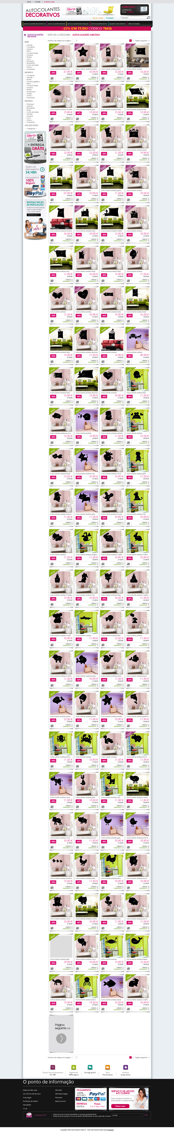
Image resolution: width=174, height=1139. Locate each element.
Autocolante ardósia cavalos (61, 109)
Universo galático (33, 81)
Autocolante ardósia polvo (60, 757)
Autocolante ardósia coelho (111, 554)
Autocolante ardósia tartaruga (109, 758)
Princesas (30, 61)
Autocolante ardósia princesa (83, 191)
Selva (29, 51)
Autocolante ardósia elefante (58, 555)
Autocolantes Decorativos (35, 24)
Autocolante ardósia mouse (111, 514)
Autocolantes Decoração (78, 24)
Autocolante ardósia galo (110, 838)
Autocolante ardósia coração (134, 232)
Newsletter (27, 1105)
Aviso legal (27, 1097)
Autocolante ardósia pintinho (112, 433)
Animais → (30, 45)
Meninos (29, 72)
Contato (37, 2)
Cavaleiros (31, 47)
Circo (29, 59)
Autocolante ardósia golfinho (138, 716)
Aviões (29, 93)
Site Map (58, 1090)
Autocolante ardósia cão (85, 473)
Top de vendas (98, 18)
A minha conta (49, 2)
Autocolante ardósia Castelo (61, 595)
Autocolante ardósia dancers (87, 352)
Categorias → (32, 128)
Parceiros (58, 1097)
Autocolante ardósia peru (111, 878)
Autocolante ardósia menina (61, 231)
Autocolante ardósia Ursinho (60, 514)
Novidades (110, 18)
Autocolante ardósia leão (136, 393)
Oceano (30, 55)
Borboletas (31, 63)
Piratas (29, 57)
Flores (29, 110)
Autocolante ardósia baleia (137, 959)
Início (29, 2)
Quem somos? (60, 1101)
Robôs (29, 79)
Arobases (110, 1130)
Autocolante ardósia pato (85, 878)
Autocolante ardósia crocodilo (83, 636)
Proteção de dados (30, 1101)
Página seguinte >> (142, 40)
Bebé (27, 42)
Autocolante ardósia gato (111, 69)
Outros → (30, 67)
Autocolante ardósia (83, 433)
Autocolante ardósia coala (60, 635)
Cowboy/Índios (32, 53)
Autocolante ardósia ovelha (60, 676)
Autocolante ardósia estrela (86, 69)
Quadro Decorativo (117, 24)
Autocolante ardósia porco (60, 433)
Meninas (29, 101)
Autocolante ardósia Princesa (134, 353)
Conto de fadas (33, 65)
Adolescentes (31, 125)
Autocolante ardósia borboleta (134, 70)
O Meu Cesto (128, 7)
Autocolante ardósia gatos (137, 150)
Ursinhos (30, 49)
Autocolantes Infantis (56, 24)
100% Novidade (134, 24)
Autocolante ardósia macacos (134, 636)
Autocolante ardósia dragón (86, 554)
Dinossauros (31, 92)
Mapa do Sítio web (30, 1090)
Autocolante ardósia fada (60, 69)
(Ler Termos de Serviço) (32, 1094)
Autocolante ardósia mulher (111, 231)
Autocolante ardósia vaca (111, 473)
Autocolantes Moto (99, 24)
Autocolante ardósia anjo (59, 271)
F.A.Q (25, 1108)
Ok (145, 1115)
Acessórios (31, 69)
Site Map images (61, 1094)
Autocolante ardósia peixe (60, 473)
